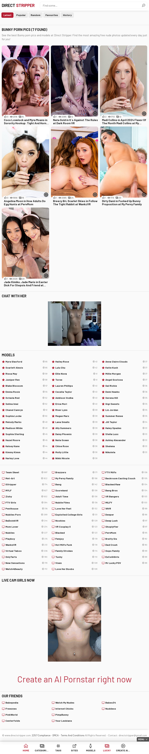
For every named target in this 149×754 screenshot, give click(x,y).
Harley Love (26, 458)
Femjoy (76, 539)
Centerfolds (12, 720)
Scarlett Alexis (26, 368)
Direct (18, 5)
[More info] (46, 113)
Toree (76, 380)
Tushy (76, 557)
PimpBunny (61, 714)
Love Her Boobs (76, 569)
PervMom (126, 533)
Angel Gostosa (126, 380)
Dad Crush (126, 545)
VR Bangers (126, 496)
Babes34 (110, 702)
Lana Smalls (76, 422)
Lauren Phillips (76, 386)
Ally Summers (76, 428)
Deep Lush (126, 521)
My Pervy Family (76, 478)
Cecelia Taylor (76, 392)
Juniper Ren (26, 380)
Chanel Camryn (26, 410)
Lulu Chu (76, 368)
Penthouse (26, 508)
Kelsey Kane (26, 446)
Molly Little (76, 452)
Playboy (26, 539)
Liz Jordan (126, 410)
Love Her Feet (76, 508)
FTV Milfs (126, 472)
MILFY (126, 502)
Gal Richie (126, 386)
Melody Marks (26, 422)
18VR (126, 508)
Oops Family (126, 551)
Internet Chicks (64, 708)
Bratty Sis (126, 539)
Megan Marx (76, 416)
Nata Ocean (76, 440)
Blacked (76, 533)
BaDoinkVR (26, 521)
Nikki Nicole (76, 458)
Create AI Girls (123, 750)
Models (90, 750)
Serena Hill (126, 398)
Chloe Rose (76, 446)
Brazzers (76, 472)
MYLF (26, 490)
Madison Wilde (26, 428)
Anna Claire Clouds (126, 361)
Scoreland (76, 490)
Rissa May (26, 374)
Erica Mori (76, 404)
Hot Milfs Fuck (76, 545)
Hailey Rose (76, 361)
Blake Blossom (26, 386)
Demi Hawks (126, 392)
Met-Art (26, 478)
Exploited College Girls (76, 514)
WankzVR (26, 545)
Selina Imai (26, 404)
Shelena (126, 446)
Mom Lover (26, 527)
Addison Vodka (76, 398)
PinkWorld (11, 714)
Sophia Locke (26, 416)
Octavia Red (26, 398)
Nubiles (26, 533)
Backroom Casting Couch (126, 478)
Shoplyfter (126, 527)
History (67, 15)
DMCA (56, 735)
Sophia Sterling (26, 434)
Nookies (76, 521)
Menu (141, 739)
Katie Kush (126, 368)
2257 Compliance (41, 735)
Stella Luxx (126, 434)
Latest (7, 15)
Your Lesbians (63, 720)
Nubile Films (76, 502)
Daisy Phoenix (76, 434)
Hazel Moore (26, 440)
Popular (21, 15)
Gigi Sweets (126, 404)
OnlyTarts (26, 557)
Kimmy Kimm (26, 452)
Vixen (76, 563)
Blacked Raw (126, 484)
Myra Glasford (26, 361)
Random (35, 15)
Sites (74, 750)
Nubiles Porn (26, 514)
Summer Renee (126, 416)
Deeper (126, 514)
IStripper (26, 484)
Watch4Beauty (26, 569)
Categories (42, 750)
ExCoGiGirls (126, 557)
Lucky (107, 750)
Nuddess (110, 708)
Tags (58, 750)
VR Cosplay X (76, 527)
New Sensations (26, 563)
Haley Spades (126, 428)
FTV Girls (26, 502)
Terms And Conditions (72, 735)
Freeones (11, 708)
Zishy (26, 496)
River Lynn (76, 410)
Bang (76, 484)
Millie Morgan (126, 374)
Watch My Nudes (64, 702)
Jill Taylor (126, 422)
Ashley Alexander (126, 440)
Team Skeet (26, 472)
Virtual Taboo (26, 551)
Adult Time (76, 496)
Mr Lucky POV (126, 563)
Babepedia (11, 702)
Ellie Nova (76, 374)
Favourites (51, 15)
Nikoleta (126, 452)
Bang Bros (126, 490)
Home (26, 750)
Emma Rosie (26, 392)
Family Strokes (76, 551)
